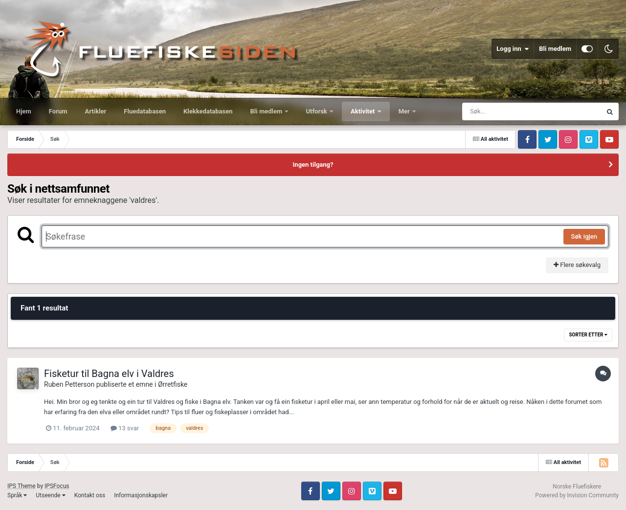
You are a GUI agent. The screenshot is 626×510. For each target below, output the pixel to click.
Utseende (50, 495)
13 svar (125, 428)
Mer (405, 111)
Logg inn (512, 49)
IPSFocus (57, 486)
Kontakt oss (90, 495)
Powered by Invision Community (577, 495)
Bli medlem (555, 48)
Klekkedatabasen (207, 111)
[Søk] (508, 111)
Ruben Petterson (69, 384)
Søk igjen (584, 236)
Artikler (96, 111)
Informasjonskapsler (141, 495)
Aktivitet (364, 111)
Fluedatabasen (145, 111)
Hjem (23, 111)
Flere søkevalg (577, 264)
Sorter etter (588, 334)
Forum (58, 111)
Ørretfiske (172, 384)
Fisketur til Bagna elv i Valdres (109, 373)
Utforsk (317, 111)
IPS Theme (21, 486)
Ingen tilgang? (313, 164)
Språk (17, 495)
